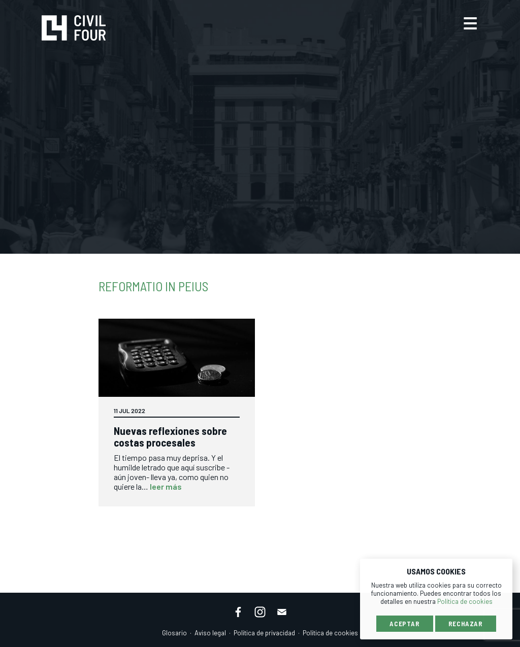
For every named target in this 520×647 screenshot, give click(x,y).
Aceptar (404, 624)
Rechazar (465, 624)
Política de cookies (330, 633)
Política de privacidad (264, 633)
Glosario (174, 633)
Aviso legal (210, 633)
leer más (166, 486)
